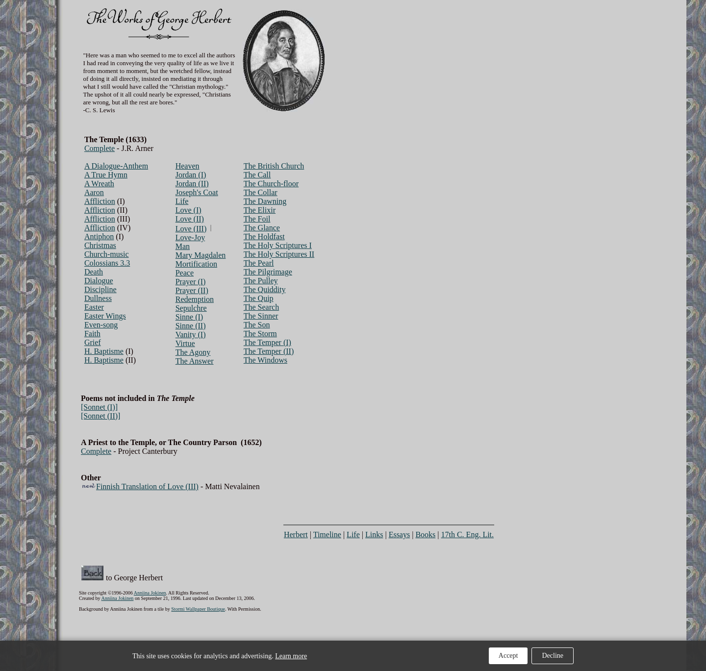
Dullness (98, 298)
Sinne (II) (191, 326)
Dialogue (98, 280)
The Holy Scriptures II (279, 254)
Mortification (196, 264)
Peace (185, 273)
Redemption (195, 299)
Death (93, 272)
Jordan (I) (191, 175)
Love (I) (189, 210)
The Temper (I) (267, 342)
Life (182, 201)
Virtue (185, 343)
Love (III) (191, 228)
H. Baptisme (104, 351)
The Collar (260, 192)
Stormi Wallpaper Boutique (198, 609)
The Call (257, 175)
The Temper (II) (269, 351)
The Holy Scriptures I (278, 245)
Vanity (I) (191, 334)
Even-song (101, 325)
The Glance (262, 228)
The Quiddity (265, 289)
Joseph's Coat (197, 192)
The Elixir (260, 210)
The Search (261, 307)
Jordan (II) (192, 183)
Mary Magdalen (201, 255)
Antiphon (99, 236)
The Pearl (259, 263)
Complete (99, 148)
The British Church (274, 166)
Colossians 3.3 (107, 263)
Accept (508, 655)
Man (183, 246)
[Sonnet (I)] (99, 407)
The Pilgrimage (268, 272)
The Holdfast (264, 236)
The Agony (193, 352)
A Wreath (99, 183)
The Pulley (261, 280)
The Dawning (265, 201)
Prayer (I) (191, 281)
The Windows (265, 360)
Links (374, 534)
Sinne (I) (189, 317)
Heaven (188, 166)
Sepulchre (191, 308)
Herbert (296, 534)
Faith (92, 333)
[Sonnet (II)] (100, 416)
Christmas (100, 245)
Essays (399, 534)
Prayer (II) (192, 290)
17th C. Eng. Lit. (467, 534)
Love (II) (190, 219)
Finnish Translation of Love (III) (147, 486)
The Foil (257, 219)
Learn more (291, 656)
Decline (552, 655)
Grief (92, 342)
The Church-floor (271, 183)
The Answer (195, 361)
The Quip (259, 298)
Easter (94, 307)
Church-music (106, 254)
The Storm (260, 333)
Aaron (94, 192)
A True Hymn (105, 175)
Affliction (99, 201)
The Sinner (261, 316)
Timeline (327, 534)
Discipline (100, 289)
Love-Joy (190, 237)
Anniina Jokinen (150, 593)
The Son (257, 325)
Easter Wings (105, 316)
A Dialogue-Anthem (116, 166)
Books (425, 534)
